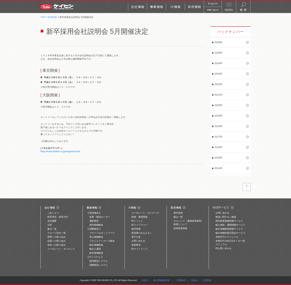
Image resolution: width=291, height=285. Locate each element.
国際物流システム (98, 265)
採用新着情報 (180, 228)
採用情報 (52, 17)
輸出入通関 (95, 249)
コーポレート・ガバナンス (61, 249)
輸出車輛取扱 (96, 245)
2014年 (219, 168)
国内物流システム (98, 261)
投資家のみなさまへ (141, 233)
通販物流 (94, 221)
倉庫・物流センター (99, 217)
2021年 (219, 94)
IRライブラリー (139, 225)
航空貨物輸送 (96, 253)
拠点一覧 (52, 229)
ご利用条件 (180, 280)
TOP (43, 17)
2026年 (219, 42)
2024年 (219, 63)
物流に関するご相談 (226, 217)
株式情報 (136, 229)
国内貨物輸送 (96, 225)
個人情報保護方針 (161, 280)
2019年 (219, 115)
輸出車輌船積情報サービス (229, 229)
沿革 (49, 225)
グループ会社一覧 (56, 233)
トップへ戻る (247, 187)
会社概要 (52, 221)
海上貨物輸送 (96, 237)
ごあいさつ (53, 213)
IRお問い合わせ (224, 248)
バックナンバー (230, 32)
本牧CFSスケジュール (227, 237)
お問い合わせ (138, 241)
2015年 (219, 157)
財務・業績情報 (139, 217)
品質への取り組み (56, 241)
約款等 (145, 280)
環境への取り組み (56, 237)
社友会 (194, 280)
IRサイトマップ (139, 249)
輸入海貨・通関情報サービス (230, 225)
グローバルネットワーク (102, 233)
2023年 (219, 73)
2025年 (219, 52)
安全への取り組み (56, 245)
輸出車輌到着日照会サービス (230, 233)
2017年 (219, 136)
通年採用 (178, 213)
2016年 (219, 147)
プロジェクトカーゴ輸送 (102, 241)
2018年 (219, 126)
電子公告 (136, 237)
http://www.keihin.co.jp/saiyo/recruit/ (60, 151)
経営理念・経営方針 (57, 217)
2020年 (219, 105)
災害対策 (207, 280)
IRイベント (137, 221)
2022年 (219, 84)
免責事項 (136, 245)
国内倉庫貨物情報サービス (229, 221)
